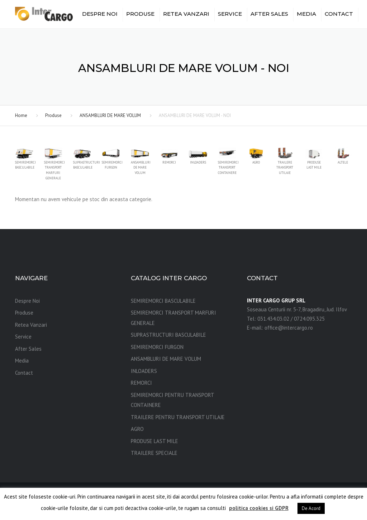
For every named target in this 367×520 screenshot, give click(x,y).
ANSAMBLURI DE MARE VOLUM (110, 115)
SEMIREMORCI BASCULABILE (163, 300)
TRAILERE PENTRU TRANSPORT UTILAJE (178, 417)
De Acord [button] (311, 508)
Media (306, 13)
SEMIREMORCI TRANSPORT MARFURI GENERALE (173, 317)
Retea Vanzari (186, 13)
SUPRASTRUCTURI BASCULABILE (168, 334)
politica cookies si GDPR (259, 508)
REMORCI (141, 382)
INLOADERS (144, 371)
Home (21, 115)
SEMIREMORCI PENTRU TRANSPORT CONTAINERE (172, 400)
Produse (140, 13)
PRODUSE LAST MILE (154, 441)
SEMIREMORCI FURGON (157, 347)
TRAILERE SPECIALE (154, 452)
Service (230, 13)
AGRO (137, 429)
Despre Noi (100, 13)
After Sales (269, 13)
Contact (339, 13)
